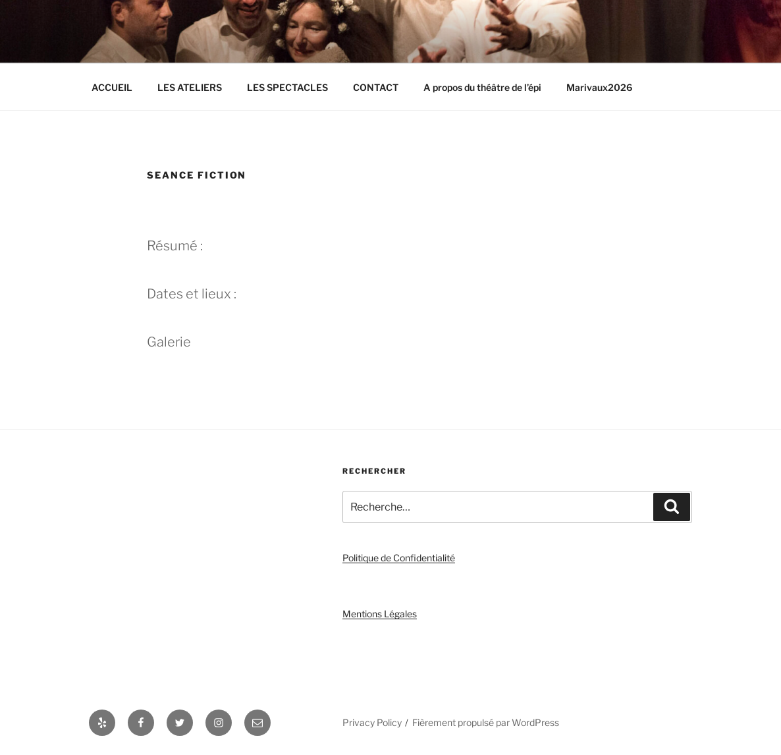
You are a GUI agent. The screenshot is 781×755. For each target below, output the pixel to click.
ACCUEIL (112, 87)
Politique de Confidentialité (398, 557)
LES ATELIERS (189, 87)
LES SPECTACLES (287, 87)
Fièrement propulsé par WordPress (485, 722)
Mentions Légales (379, 613)
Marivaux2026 (599, 87)
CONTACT (375, 87)
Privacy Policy (372, 722)
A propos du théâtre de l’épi (482, 87)
